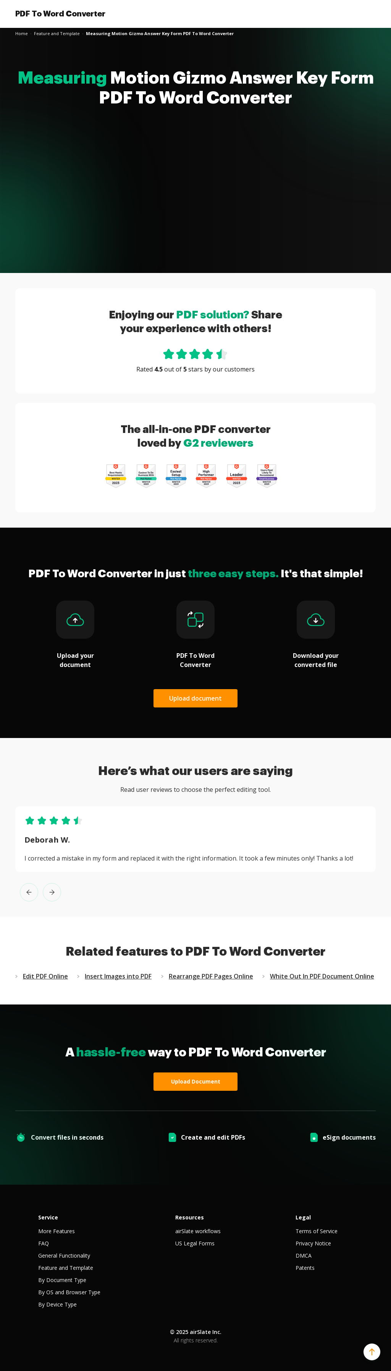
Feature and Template (65, 1267)
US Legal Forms (195, 1243)
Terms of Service (317, 1231)
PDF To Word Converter (60, 14)
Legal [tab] (303, 1217)
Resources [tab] (189, 1217)
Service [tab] (48, 1217)
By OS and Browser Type (69, 1292)
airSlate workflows (198, 1231)
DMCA (304, 1255)
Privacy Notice (313, 1243)
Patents (305, 1267)
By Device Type (57, 1304)
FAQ (43, 1243)
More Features (56, 1231)
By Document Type (62, 1280)
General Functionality (64, 1255)
